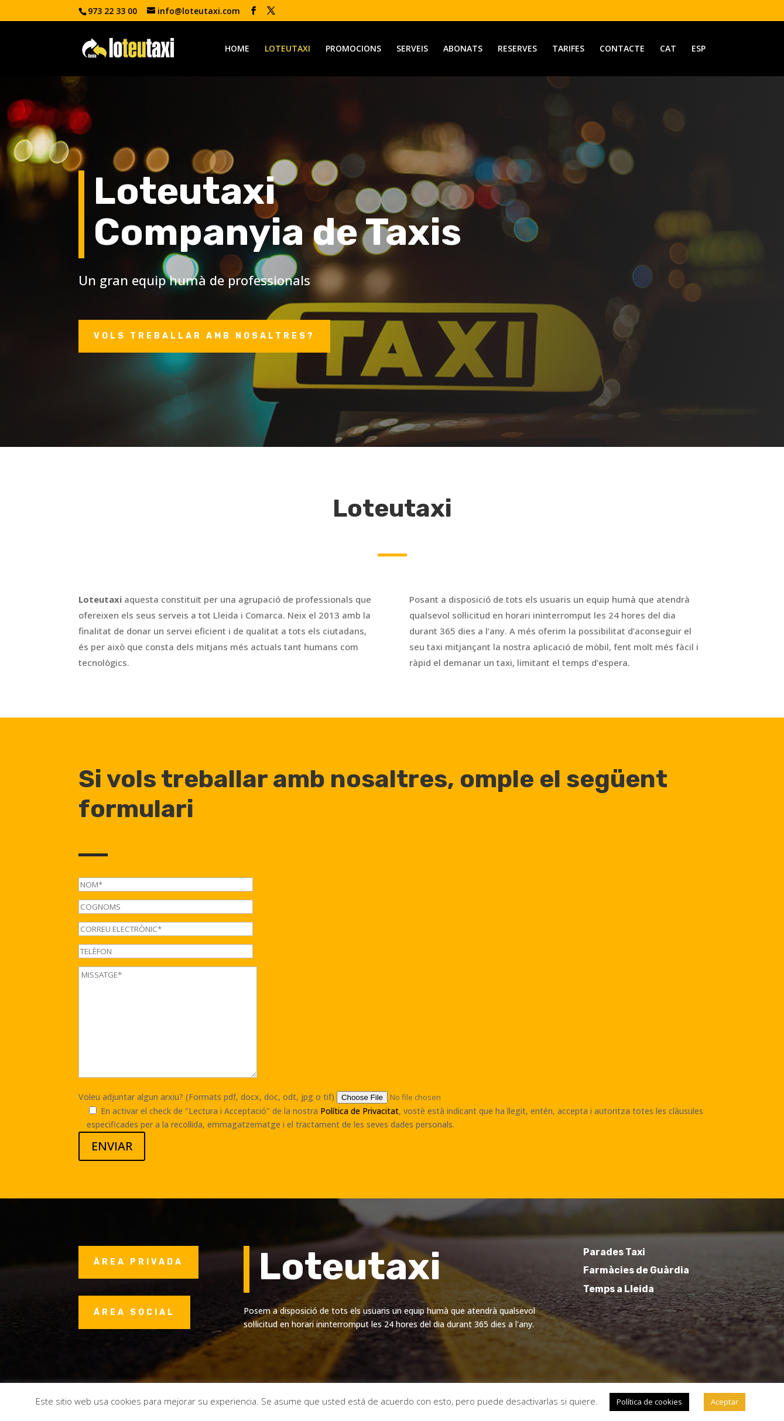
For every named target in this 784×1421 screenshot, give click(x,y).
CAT (668, 49)
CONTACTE (622, 49)
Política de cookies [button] (649, 1401)
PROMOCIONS (353, 49)
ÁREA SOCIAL (134, 1312)
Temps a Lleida (641, 1288)
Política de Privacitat (359, 1110)
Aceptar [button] (724, 1401)
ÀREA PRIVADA (138, 1262)
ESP (698, 49)
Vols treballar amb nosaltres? (204, 336)
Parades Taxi (637, 1252)
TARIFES (568, 49)
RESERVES (517, 49)
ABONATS (462, 49)
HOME (237, 49)
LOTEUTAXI (287, 49)
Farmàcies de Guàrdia (659, 1270)
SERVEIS (412, 49)
